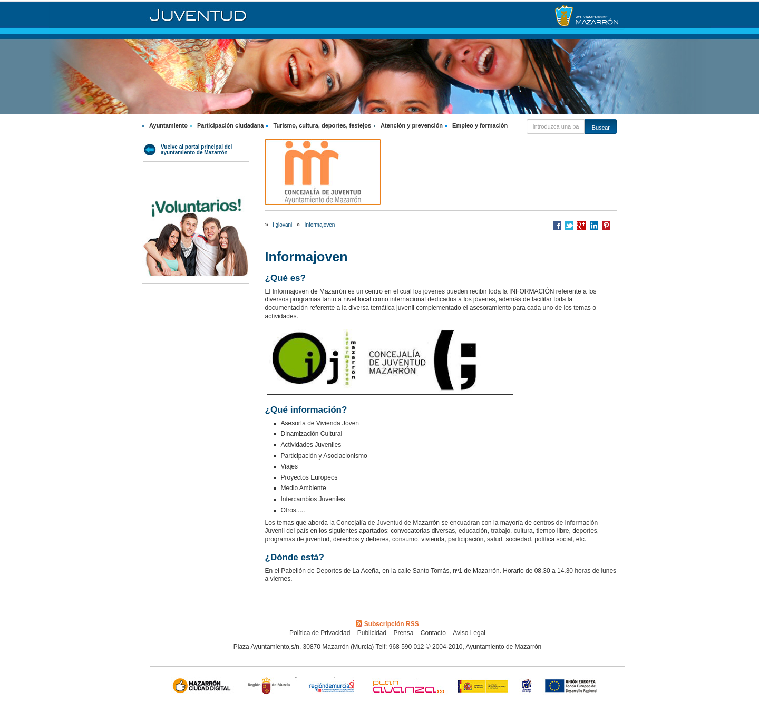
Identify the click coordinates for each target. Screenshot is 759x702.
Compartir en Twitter (569, 225)
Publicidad (371, 633)
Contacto (433, 633)
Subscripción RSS (387, 624)
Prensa (403, 633)
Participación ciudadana (230, 125)
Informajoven (320, 225)
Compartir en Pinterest (606, 225)
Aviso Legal (469, 633)
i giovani (283, 225)
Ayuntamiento (168, 125)
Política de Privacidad (319, 633)
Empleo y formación (480, 125)
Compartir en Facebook (557, 225)
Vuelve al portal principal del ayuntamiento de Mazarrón (196, 149)
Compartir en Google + (581, 225)
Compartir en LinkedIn (594, 225)
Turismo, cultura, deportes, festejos (322, 125)
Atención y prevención (412, 125)
